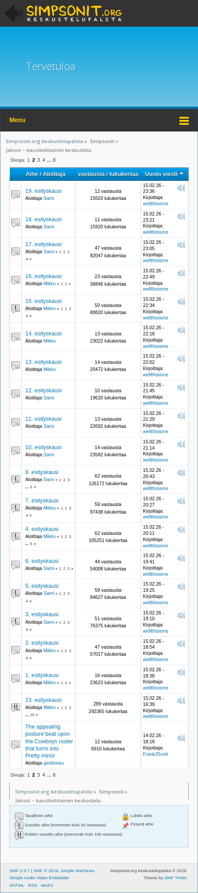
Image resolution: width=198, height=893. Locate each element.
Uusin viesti (165, 174)
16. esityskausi (43, 276)
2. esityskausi (42, 643)
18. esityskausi (43, 219)
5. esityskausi (42, 586)
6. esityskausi (42, 561)
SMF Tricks (175, 877)
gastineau (54, 762)
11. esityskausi (43, 419)
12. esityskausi (43, 390)
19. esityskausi (43, 191)
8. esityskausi (42, 472)
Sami (49, 198)
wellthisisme (155, 203)
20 (32, 715)
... (49, 160)
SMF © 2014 (45, 870)
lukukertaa (123, 174)
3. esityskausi (42, 614)
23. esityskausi (43, 700)
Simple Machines (78, 870)
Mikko (50, 283)
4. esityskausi (42, 529)
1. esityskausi (42, 675)
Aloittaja (54, 174)
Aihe (32, 174)
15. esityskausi (43, 301)
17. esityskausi (43, 244)
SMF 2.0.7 (19, 870)
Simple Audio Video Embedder (39, 877)
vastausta (91, 174)
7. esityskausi (42, 501)
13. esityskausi (43, 362)
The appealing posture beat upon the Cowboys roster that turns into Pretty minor (49, 741)
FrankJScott (155, 754)
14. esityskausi (43, 334)
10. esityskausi (43, 447)
